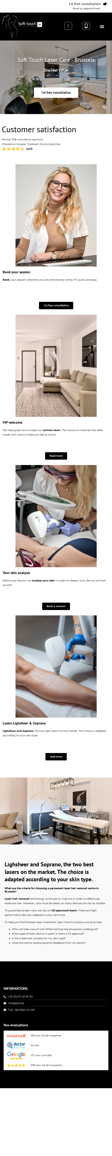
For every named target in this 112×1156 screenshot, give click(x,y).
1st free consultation (84, 3)
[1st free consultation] (105, 4)
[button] (101, 26)
